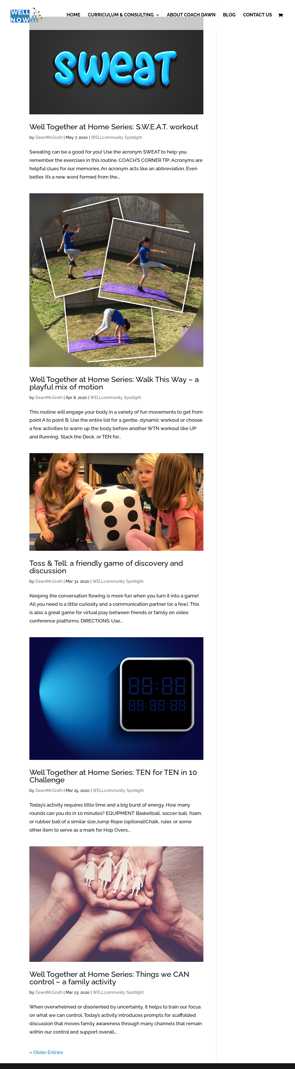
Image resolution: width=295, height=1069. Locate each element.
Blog (229, 15)
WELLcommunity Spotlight (116, 137)
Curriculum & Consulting (121, 15)
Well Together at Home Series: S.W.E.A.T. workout (113, 126)
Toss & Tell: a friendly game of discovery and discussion (106, 567)
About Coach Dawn (191, 15)
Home (73, 15)
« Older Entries (46, 1052)
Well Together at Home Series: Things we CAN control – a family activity (109, 978)
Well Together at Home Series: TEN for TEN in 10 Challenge (113, 776)
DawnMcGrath (49, 137)
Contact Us (257, 15)
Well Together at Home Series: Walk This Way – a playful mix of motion (114, 383)
